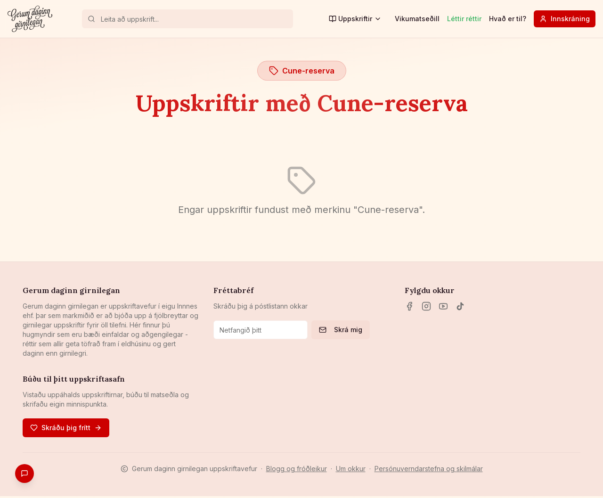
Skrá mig (340, 330)
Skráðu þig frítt (66, 428)
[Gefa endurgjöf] (24, 473)
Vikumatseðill (417, 19)
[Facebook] (409, 306)
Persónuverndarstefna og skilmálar (429, 469)
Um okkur (351, 469)
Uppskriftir (355, 19)
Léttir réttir (464, 19)
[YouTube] (443, 306)
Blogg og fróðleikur (296, 469)
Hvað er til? (507, 19)
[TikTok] (460, 306)
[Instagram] (426, 306)
